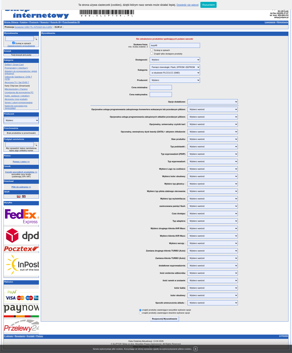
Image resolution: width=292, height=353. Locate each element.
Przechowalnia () (71, 22)
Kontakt (31, 336)
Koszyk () (55, 22)
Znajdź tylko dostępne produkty (168, 54)
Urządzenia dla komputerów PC (19, 92)
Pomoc (39, 336)
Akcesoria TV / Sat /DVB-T (17, 82)
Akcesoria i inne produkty (16, 99)
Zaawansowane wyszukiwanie (21, 46)
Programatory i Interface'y (16, 68)
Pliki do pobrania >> (21, 187)
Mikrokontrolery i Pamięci (16, 89)
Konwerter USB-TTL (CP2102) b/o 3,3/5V (33, 27)
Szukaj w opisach (23, 43)
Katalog (24, 22)
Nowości (44, 22)
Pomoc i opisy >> (21, 162)
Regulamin (20, 336)
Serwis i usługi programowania (18, 102)
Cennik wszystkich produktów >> (21, 172)
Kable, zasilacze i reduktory (17, 96)
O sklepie (8, 336)
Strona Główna (11, 22)
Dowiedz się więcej (188, 4)
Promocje (34, 22)
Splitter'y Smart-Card (14, 64)
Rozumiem (208, 4)
